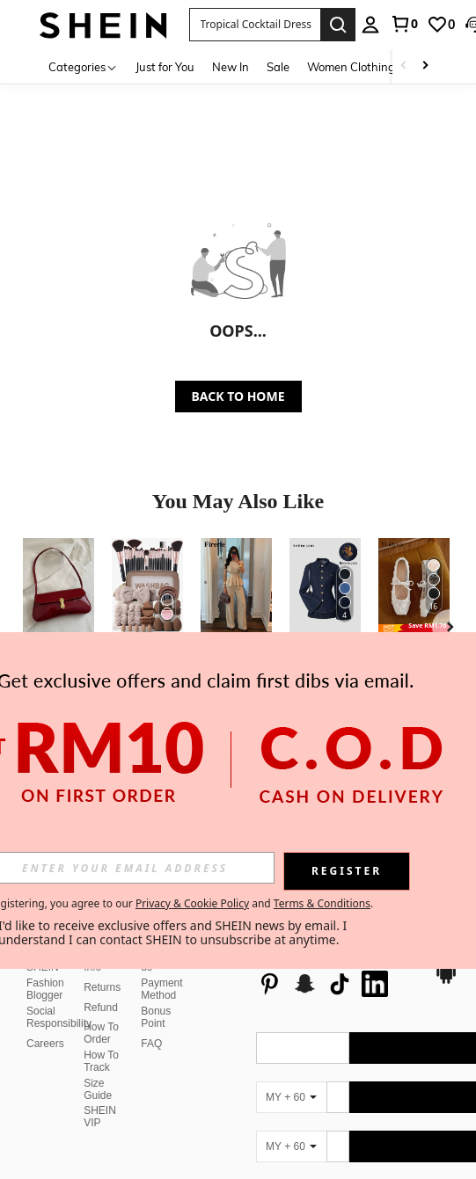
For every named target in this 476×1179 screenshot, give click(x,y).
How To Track (101, 1061)
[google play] (446, 981)
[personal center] (370, 24)
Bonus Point (156, 1017)
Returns (102, 987)
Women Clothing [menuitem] (351, 67)
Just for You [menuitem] (164, 67)
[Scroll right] (425, 66)
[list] (336, 970)
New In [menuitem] (230, 67)
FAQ (151, 1043)
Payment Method (161, 989)
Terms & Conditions (322, 903)
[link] (404, 23)
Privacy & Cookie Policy (192, 903)
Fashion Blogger (45, 989)
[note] (414, 628)
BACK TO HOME (238, 396)
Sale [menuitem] (278, 67)
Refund (101, 1007)
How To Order (101, 1033)
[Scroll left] (404, 66)
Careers (45, 1043)
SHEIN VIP (100, 1116)
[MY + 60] (291, 1097)
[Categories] (83, 66)
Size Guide (98, 1089)
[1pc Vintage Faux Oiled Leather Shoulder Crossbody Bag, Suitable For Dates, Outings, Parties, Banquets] (58, 585)
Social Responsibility (59, 1017)
